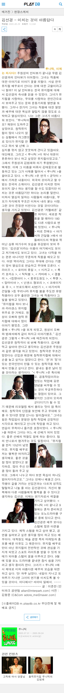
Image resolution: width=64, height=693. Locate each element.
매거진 (6, 12)
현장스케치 (21, 12)
